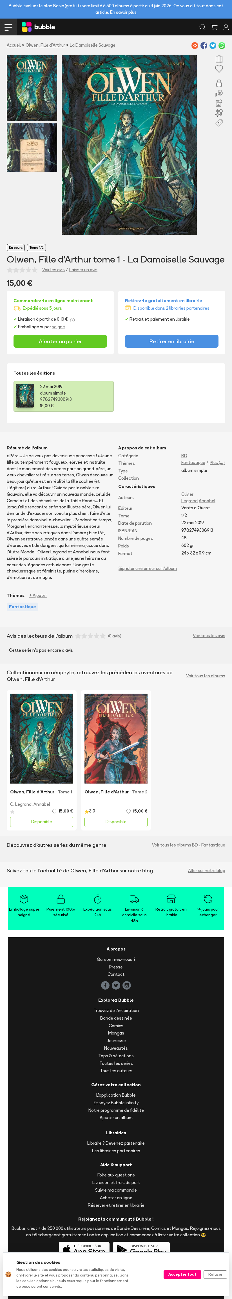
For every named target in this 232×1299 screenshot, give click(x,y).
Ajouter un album (116, 1117)
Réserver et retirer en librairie (116, 1205)
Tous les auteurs (116, 1070)
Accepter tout (182, 1274)
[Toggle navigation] (8, 27)
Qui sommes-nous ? (116, 959)
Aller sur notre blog (206, 870)
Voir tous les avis (209, 635)
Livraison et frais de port (116, 1182)
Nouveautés (116, 1048)
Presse (116, 967)
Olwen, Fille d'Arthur (45, 45)
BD (184, 455)
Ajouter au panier (60, 341)
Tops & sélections (116, 1055)
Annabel (207, 500)
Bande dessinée (116, 1018)
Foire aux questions (116, 1175)
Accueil (14, 45)
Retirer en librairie (172, 341)
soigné (58, 326)
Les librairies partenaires (116, 1150)
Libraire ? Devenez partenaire (116, 1143)
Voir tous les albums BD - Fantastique (188, 845)
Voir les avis (53, 269)
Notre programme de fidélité (116, 1110)
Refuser (215, 1274)
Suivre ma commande (116, 1190)
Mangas (116, 1033)
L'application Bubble (116, 1095)
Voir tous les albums (205, 675)
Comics (116, 1025)
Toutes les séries (116, 1063)
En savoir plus (123, 12)
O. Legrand (21, 804)
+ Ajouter (38, 595)
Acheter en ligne (116, 1197)
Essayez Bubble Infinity (116, 1102)
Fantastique (193, 462)
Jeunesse (116, 1040)
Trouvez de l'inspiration (116, 1010)
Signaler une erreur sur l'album (148, 568)
